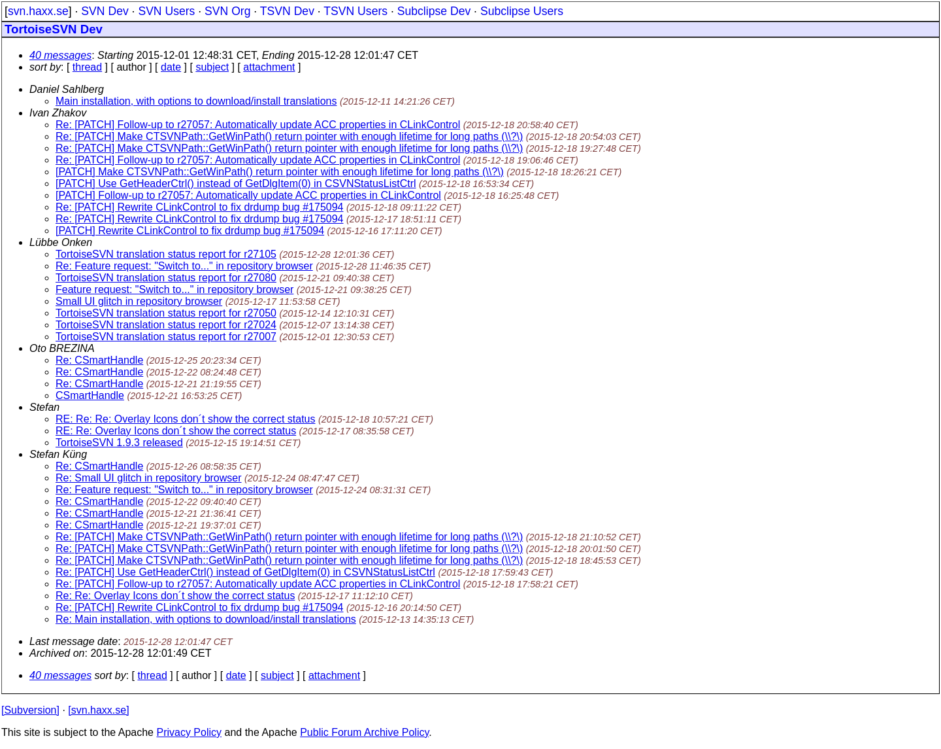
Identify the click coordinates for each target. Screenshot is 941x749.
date (171, 67)
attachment (269, 67)
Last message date (73, 641)
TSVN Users (355, 11)
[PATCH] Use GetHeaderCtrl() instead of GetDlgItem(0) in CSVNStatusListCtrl (236, 183)
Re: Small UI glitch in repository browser (149, 477)
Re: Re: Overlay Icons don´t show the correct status (175, 595)
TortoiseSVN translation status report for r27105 (166, 254)
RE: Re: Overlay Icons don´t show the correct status (176, 430)
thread (87, 67)
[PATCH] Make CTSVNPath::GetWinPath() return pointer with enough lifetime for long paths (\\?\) (280, 171)
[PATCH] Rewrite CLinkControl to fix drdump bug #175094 (190, 230)
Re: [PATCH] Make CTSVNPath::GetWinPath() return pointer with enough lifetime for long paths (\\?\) (289, 136)
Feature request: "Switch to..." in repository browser (174, 289)
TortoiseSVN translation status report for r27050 (166, 313)
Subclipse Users (521, 11)
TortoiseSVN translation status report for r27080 (166, 277)
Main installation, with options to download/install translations (196, 101)
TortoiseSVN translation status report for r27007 (166, 336)
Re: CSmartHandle (99, 360)
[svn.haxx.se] (98, 710)
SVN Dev (104, 11)
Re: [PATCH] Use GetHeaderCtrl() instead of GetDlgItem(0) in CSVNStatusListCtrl (245, 572)
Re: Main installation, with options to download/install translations (206, 619)
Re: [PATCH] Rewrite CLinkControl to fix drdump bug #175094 (200, 207)
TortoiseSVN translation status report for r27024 (166, 324)
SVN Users (166, 11)
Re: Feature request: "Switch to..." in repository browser (184, 265)
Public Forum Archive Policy (364, 732)
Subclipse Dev (433, 11)
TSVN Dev (287, 11)
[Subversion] (30, 710)
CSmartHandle (90, 395)
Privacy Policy (189, 732)
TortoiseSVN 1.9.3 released (119, 442)
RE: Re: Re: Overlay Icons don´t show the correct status (186, 419)
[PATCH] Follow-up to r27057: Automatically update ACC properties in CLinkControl (248, 195)
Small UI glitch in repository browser (139, 301)
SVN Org (227, 11)
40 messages (60, 55)
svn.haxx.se (38, 11)
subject (212, 67)
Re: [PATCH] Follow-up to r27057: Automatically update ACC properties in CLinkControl (258, 124)
